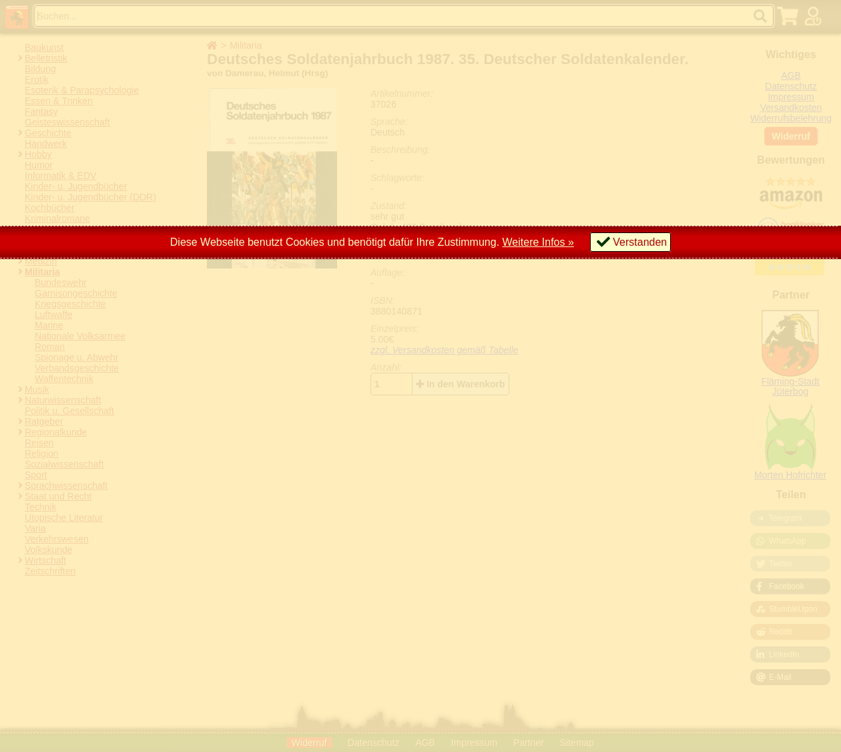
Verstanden (640, 242)
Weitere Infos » (538, 242)
